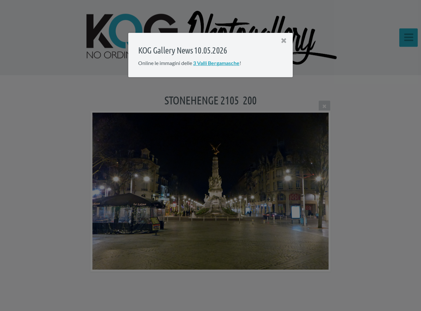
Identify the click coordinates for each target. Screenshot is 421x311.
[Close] (284, 40)
